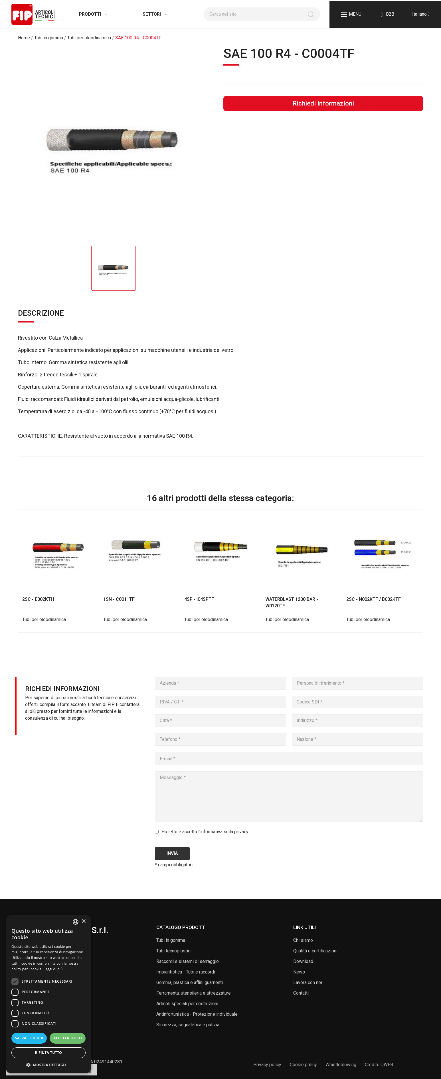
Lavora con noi (307, 982)
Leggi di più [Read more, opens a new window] (53, 969)
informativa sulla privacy (224, 831)
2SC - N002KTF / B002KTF (373, 599)
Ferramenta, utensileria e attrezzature (193, 993)
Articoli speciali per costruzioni (187, 1003)
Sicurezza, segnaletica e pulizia (187, 1024)
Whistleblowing (340, 1064)
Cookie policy (303, 1064)
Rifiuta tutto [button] (48, 1052)
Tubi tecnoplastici (173, 951)
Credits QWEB (379, 1064)
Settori (149, 14)
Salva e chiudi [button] (29, 1038)
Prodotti (87, 14)
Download (303, 961)
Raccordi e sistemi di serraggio (187, 961)
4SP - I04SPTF (199, 599)
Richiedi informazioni (323, 103)
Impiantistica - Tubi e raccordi (185, 972)
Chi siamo (303, 940)
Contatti (301, 993)
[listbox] (75, 922)
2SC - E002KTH (38, 599)
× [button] (83, 921)
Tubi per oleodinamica (44, 619)
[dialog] (48, 994)
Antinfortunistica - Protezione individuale (197, 1014)
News (299, 972)
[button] (48, 1065)
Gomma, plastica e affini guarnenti (189, 982)
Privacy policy (267, 1064)
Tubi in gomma (170, 940)
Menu (351, 14)
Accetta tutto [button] (67, 1038)
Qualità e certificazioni (315, 951)
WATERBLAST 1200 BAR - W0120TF (291, 602)
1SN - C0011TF (119, 599)
